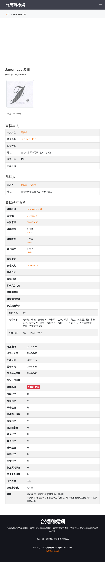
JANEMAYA (32, 265)
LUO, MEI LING (28, 139)
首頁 (7, 14)
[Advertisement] (52, 45)
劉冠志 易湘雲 (28, 184)
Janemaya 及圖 (34, 208)
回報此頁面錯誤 (52, 551)
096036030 (32, 222)
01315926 (32, 215)
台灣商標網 (15, 4)
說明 (29, 232)
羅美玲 (24, 132)
